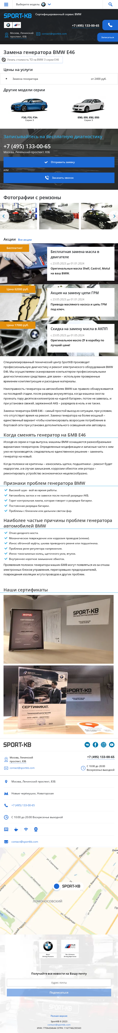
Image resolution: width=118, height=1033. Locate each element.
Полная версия (59, 1015)
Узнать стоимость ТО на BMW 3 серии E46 (33, 59)
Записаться (107, 37)
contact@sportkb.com (54, 33)
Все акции (25, 240)
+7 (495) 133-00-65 (85, 25)
